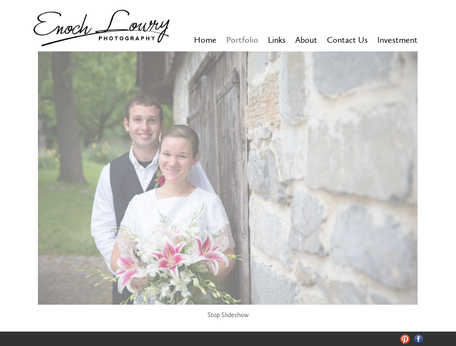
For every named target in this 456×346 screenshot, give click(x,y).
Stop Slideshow (228, 315)
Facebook (419, 339)
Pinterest (405, 339)
